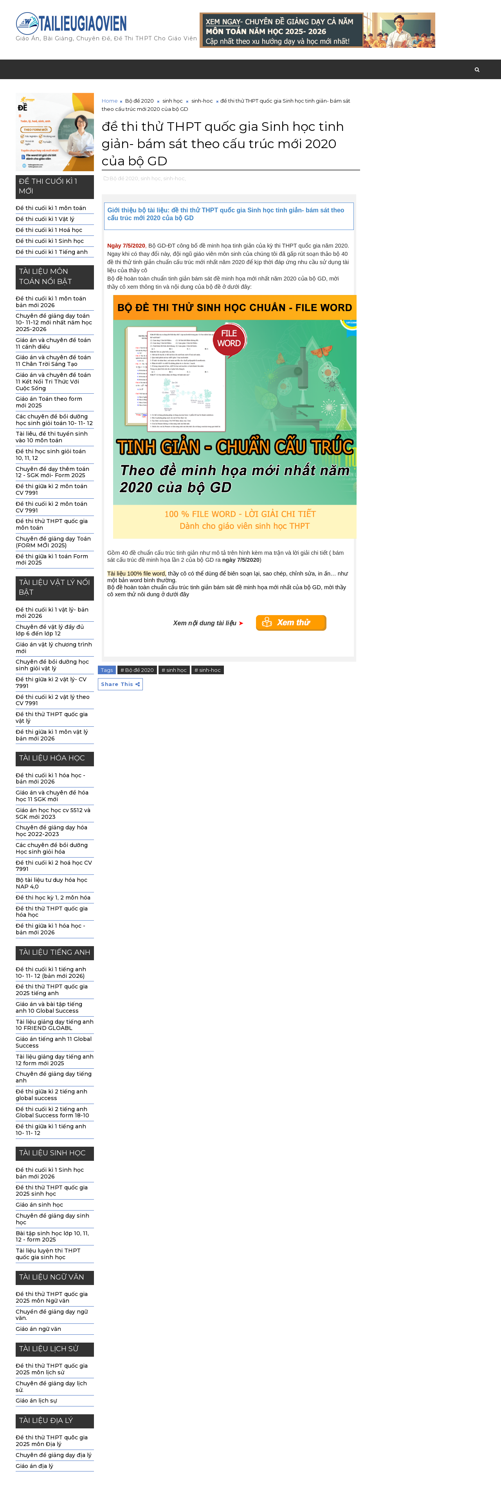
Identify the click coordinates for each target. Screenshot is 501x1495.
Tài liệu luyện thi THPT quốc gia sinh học (48, 1254)
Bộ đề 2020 (139, 101)
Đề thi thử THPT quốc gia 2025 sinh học (52, 1191)
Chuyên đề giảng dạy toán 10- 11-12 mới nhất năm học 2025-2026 (54, 322)
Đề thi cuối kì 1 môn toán (51, 208)
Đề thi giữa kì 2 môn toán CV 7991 (51, 489)
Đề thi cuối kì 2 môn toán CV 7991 (51, 507)
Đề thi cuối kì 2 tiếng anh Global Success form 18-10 (52, 1112)
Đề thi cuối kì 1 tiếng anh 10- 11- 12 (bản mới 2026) (51, 972)
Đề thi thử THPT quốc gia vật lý (52, 717)
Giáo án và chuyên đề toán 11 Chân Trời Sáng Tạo (53, 360)
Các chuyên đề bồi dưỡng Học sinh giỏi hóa (52, 848)
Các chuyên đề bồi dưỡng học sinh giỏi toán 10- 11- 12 (54, 420)
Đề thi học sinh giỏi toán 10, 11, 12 (51, 455)
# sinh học (174, 670)
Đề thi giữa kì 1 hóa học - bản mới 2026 (50, 929)
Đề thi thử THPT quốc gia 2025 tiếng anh (52, 990)
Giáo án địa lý (34, 1466)
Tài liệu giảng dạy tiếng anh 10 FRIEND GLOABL (55, 1025)
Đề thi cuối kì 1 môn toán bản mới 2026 (51, 302)
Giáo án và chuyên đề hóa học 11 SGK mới (52, 796)
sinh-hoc (202, 101)
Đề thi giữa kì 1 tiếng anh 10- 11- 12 (51, 1130)
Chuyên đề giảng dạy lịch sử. (51, 1387)
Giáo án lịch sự (36, 1400)
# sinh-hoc (208, 670)
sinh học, (151, 178)
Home (110, 101)
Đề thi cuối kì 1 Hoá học (49, 229)
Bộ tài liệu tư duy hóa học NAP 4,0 (51, 883)
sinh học (172, 101)
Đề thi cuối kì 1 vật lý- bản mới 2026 (52, 613)
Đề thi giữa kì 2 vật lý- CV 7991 (51, 683)
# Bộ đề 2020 (137, 670)
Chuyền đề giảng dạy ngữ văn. (52, 1315)
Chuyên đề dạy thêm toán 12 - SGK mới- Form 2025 (52, 472)
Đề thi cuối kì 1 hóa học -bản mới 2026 (50, 779)
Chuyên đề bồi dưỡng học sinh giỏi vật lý (52, 665)
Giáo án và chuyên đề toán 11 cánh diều (53, 343)
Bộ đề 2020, (124, 178)
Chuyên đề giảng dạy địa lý (54, 1455)
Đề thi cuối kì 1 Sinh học (50, 240)
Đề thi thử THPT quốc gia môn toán (52, 524)
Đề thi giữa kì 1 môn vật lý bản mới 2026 (52, 735)
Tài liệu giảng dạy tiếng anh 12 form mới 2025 (55, 1060)
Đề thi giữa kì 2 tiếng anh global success (51, 1095)
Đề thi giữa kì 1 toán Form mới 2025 (52, 560)
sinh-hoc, (174, 178)
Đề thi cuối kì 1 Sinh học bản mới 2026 (50, 1173)
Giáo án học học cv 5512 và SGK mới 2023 (53, 813)
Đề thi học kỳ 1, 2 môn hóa (53, 897)
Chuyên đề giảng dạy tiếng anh (54, 1077)
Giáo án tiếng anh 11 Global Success (54, 1042)
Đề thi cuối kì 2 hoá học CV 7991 (54, 866)
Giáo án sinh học (39, 1204)
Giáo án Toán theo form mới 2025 (49, 402)
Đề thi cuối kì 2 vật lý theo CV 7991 (53, 700)
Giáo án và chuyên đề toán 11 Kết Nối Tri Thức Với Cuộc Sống (53, 381)
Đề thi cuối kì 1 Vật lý (45, 219)
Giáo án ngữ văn (38, 1328)
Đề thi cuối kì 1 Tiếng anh (52, 251)
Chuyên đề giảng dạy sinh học (52, 1219)
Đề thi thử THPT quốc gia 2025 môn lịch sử (52, 1369)
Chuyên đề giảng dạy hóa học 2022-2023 (51, 831)
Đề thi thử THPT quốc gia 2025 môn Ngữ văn (52, 1297)
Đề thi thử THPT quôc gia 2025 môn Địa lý (52, 1441)
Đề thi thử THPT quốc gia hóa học (52, 912)
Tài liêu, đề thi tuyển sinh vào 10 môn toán (52, 437)
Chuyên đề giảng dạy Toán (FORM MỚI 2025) (53, 542)
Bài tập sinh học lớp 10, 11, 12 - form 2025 (52, 1236)
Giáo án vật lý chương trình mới (54, 648)
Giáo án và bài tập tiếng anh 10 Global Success (49, 1007)
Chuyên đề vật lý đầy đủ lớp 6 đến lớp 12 (50, 630)
